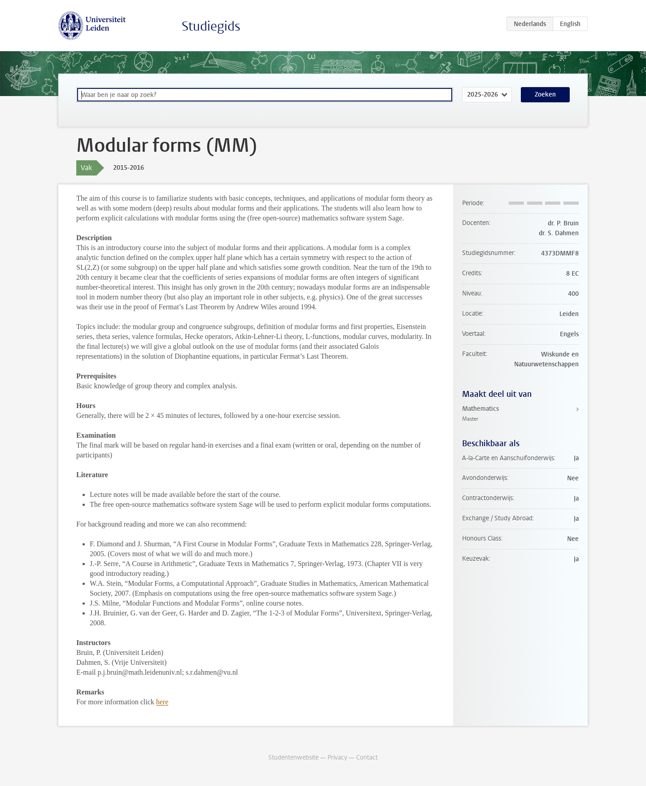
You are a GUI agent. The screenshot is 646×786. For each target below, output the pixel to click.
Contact (367, 757)
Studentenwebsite (293, 757)
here (162, 702)
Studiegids (211, 26)
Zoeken (545, 94)
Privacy (337, 757)
